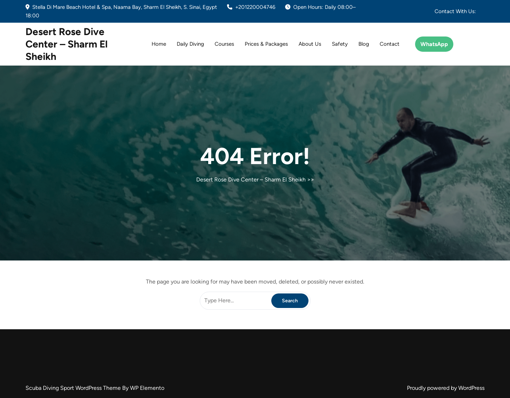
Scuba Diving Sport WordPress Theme (74, 388)
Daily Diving (190, 44)
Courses (224, 44)
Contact (390, 44)
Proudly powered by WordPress (445, 388)
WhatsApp (434, 44)
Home (159, 44)
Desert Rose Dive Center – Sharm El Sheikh (67, 44)
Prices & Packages (266, 44)
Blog (363, 44)
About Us (310, 44)
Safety (340, 44)
